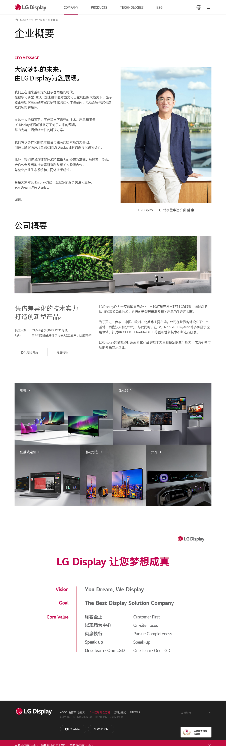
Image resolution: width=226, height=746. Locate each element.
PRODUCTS (99, 7)
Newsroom (101, 729)
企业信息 (40, 20)
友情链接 (186, 712)
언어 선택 (198, 7)
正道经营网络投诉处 (196, 732)
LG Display (31, 7)
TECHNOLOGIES (132, 7)
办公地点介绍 (32, 352)
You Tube (73, 729)
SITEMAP (134, 712)
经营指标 (64, 352)
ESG (159, 7)
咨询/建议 (120, 712)
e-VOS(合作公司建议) (72, 712)
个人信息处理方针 (99, 712)
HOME (17, 20)
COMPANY (71, 7)
